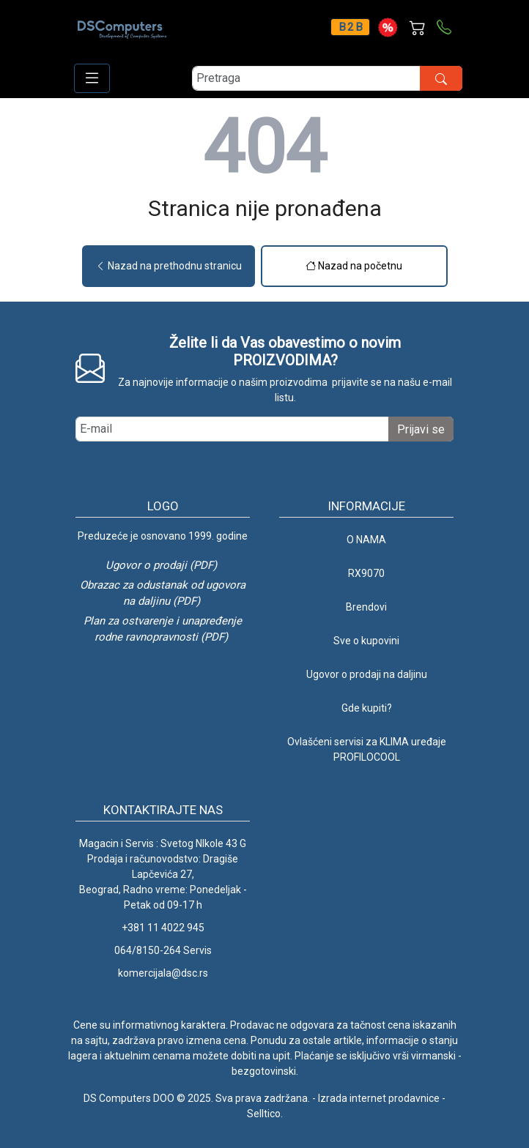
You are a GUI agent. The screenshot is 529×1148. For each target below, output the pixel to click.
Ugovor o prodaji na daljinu (366, 674)
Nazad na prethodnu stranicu (168, 266)
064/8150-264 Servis (163, 950)
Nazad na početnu (354, 266)
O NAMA (366, 539)
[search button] (441, 78)
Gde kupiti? (366, 708)
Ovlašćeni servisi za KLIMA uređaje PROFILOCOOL (366, 749)
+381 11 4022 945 (163, 927)
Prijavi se (421, 429)
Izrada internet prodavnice (379, 1098)
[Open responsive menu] (92, 78)
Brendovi (366, 607)
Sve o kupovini (366, 640)
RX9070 (366, 573)
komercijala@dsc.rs (163, 973)
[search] (327, 78)
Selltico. (265, 1113)
